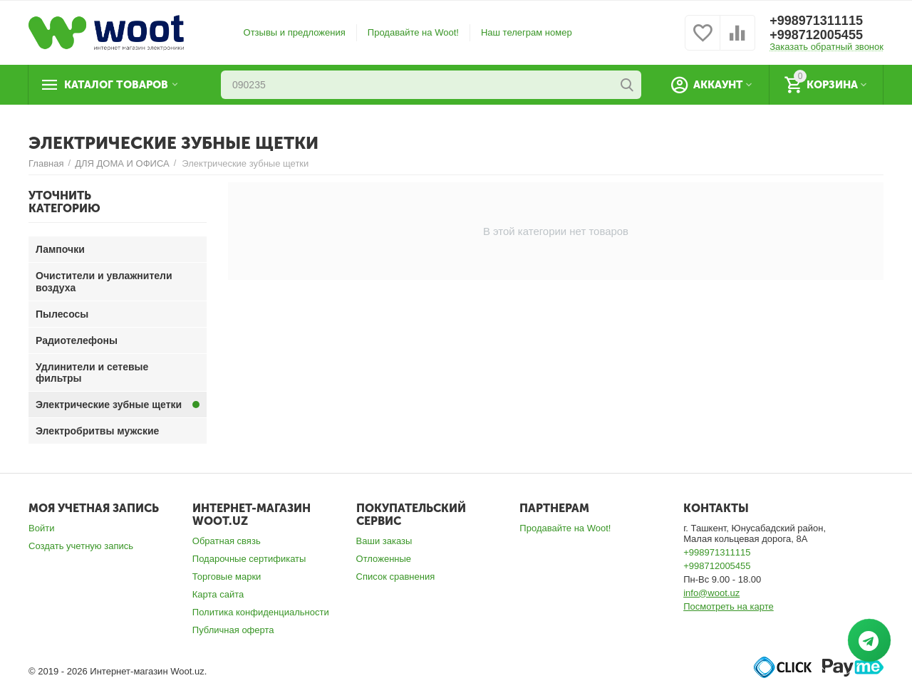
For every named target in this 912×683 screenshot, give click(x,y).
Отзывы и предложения (295, 32)
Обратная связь (226, 541)
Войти (41, 528)
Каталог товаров (116, 84)
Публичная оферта (233, 630)
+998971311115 (816, 21)
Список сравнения (395, 576)
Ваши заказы (384, 541)
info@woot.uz (711, 593)
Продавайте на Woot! (413, 32)
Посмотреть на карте (728, 606)
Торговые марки (226, 576)
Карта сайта (218, 594)
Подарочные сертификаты (249, 558)
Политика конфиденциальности (260, 612)
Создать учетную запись (80, 546)
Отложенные (384, 558)
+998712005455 (816, 35)
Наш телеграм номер (526, 32)
